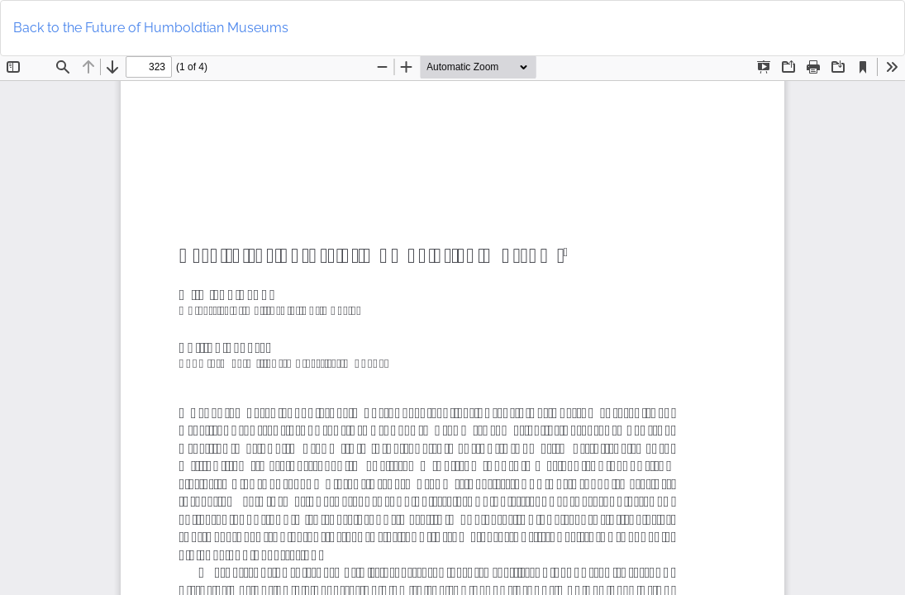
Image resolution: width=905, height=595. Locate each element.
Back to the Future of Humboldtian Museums (150, 28)
